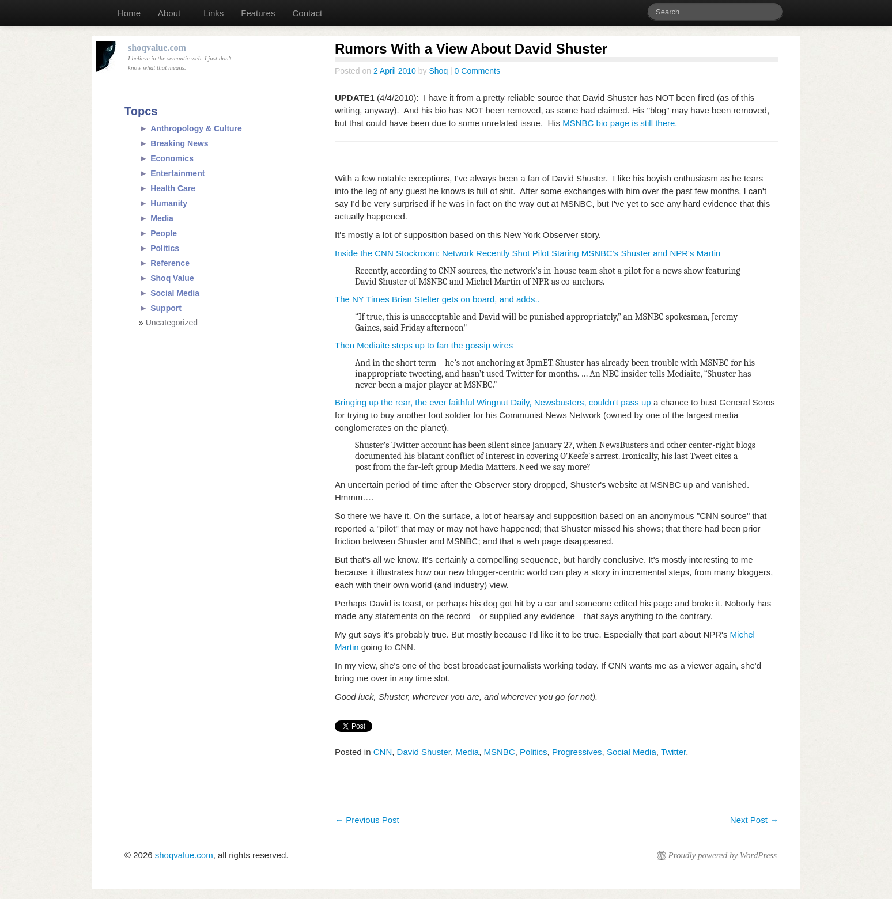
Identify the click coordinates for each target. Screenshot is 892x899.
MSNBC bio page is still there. (619, 123)
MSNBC (499, 752)
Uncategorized (172, 322)
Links (213, 13)
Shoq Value (172, 278)
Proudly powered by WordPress (722, 855)
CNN (382, 752)
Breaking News (179, 143)
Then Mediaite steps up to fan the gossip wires (424, 345)
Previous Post (367, 820)
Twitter (673, 752)
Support (166, 308)
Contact (307, 13)
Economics (172, 158)
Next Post (754, 820)
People (163, 233)
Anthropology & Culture (196, 128)
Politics (533, 752)
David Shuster (424, 752)
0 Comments (477, 70)
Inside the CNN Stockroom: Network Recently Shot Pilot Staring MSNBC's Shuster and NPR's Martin (527, 253)
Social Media (631, 752)
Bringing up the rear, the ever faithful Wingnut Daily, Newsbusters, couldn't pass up (493, 402)
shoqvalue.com (184, 855)
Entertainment (177, 173)
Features (258, 13)
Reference (170, 263)
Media (467, 752)
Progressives (577, 752)
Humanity (168, 203)
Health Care (172, 188)
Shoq (438, 70)
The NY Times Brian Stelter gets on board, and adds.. (437, 299)
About (169, 13)
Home (129, 13)
